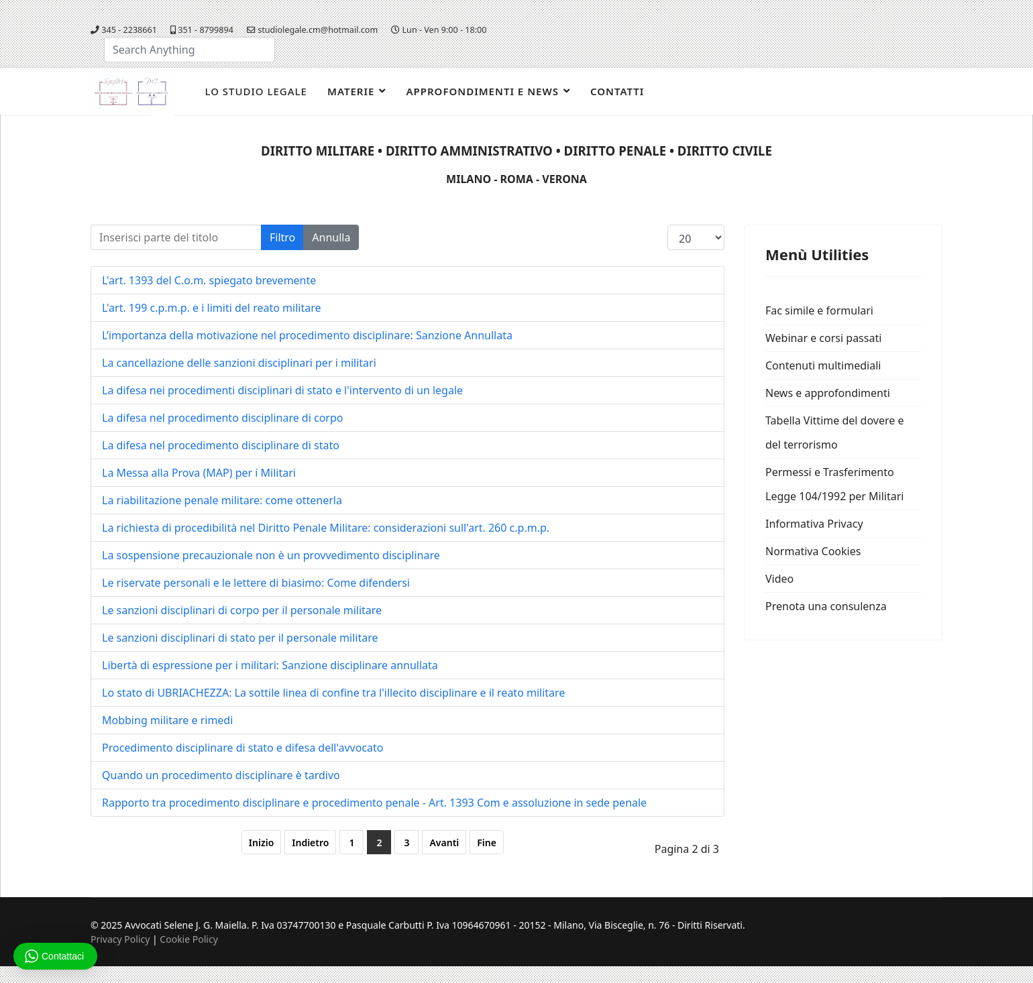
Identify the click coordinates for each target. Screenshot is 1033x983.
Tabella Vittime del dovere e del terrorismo (834, 432)
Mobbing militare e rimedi (167, 720)
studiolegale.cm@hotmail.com (318, 30)
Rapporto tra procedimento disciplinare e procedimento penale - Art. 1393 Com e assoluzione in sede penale (374, 802)
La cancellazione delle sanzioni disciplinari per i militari (239, 362)
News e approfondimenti (827, 393)
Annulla (331, 237)
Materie (350, 91)
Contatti (617, 91)
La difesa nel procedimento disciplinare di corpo (222, 417)
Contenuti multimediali (823, 365)
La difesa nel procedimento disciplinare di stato (220, 445)
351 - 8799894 (205, 30)
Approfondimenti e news (482, 91)
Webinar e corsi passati (823, 338)
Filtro (282, 237)
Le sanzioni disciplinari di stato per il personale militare (240, 637)
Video (779, 578)
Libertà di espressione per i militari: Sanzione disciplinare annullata (270, 665)
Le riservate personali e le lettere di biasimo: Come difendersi (256, 582)
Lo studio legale (256, 91)
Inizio (261, 842)
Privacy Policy (120, 939)
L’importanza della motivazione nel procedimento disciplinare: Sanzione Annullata (307, 335)
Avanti (444, 842)
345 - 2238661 (129, 30)
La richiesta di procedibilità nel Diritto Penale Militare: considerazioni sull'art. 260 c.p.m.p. (325, 527)
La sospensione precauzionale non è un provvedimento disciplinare (271, 555)
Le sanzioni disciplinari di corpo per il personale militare (242, 610)
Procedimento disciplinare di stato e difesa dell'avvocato (242, 747)
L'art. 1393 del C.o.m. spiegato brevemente (209, 280)
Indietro (310, 842)
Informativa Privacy (814, 523)
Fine (486, 842)
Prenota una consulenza (826, 606)
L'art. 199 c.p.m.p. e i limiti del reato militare (211, 307)
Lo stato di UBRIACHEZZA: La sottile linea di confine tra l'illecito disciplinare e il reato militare (333, 692)
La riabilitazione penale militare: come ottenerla (222, 500)
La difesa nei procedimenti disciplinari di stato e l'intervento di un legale (282, 390)
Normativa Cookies (813, 551)
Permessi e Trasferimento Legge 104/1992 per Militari (834, 484)
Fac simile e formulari (819, 310)
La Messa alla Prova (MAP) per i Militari (199, 472)
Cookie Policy (188, 939)
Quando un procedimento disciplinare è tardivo (221, 775)
